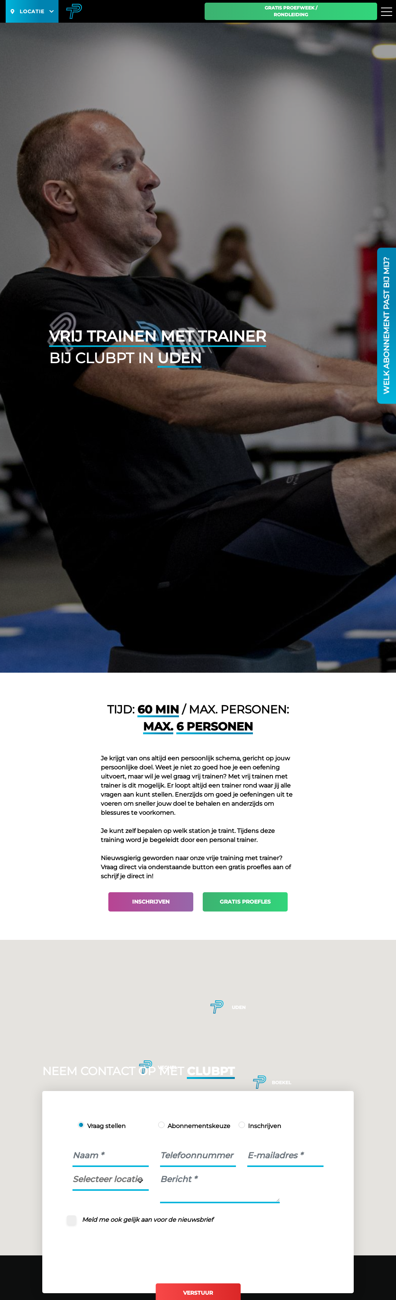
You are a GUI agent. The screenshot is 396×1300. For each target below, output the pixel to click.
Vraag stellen (106, 1126)
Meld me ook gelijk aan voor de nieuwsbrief (147, 1219)
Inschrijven (150, 901)
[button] (259, 1082)
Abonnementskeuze (199, 1126)
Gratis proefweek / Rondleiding (291, 11)
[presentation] (129, 1248)
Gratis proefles (245, 901)
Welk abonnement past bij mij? (386, 325)
